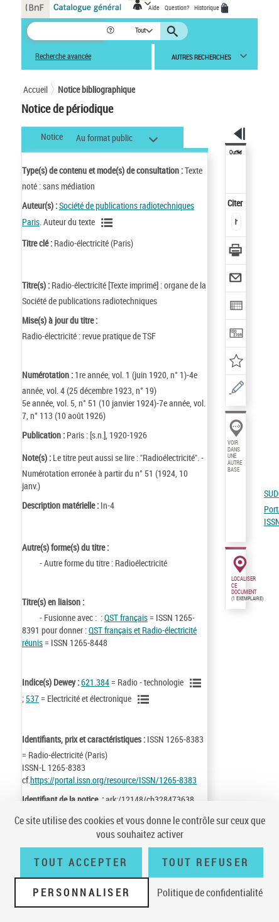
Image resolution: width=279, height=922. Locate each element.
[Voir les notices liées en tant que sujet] (197, 683)
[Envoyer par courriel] (236, 279)
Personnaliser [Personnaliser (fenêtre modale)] (82, 892)
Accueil (35, 89)
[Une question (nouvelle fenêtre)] (236, 390)
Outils (235, 152)
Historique (207, 7)
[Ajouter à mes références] (236, 362)
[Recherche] (66, 31)
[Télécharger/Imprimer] (236, 252)
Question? (177, 7)
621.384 (95, 682)
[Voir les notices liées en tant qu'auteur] (108, 222)
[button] (112, 31)
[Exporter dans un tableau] (236, 307)
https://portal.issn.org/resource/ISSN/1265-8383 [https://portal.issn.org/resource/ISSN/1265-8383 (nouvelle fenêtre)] (113, 780)
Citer (235, 203)
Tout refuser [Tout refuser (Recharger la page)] (205, 862)
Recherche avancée (63, 56)
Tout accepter (81, 862)
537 (32, 698)
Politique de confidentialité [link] (210, 892)
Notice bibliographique (96, 89)
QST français (126, 617)
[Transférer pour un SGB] (236, 335)
